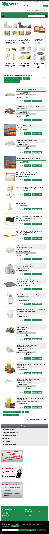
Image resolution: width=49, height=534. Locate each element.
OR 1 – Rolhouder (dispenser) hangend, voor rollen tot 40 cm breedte (29, 173)
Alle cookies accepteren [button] (27, 530)
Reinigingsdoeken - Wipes (39, 64)
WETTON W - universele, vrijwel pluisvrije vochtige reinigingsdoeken (31, 310)
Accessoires (10, 63)
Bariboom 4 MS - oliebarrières (27, 140)
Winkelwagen (5, 512)
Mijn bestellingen (5, 515)
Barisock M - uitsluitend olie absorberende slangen (26, 345)
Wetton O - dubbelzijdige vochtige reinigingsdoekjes (28, 295)
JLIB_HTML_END (15, 81)
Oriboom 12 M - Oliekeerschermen (28, 126)
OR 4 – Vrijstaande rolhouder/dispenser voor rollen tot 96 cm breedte (29, 217)
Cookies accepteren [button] (10, 530)
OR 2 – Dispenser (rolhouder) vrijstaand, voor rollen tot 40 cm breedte (29, 188)
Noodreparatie (24, 63)
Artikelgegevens (36, 100)
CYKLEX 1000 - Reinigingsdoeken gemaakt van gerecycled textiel (28, 280)
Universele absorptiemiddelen (24, 39)
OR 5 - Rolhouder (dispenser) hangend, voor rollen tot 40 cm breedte (29, 232)
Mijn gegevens (5, 513)
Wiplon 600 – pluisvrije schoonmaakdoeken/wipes (26, 246)
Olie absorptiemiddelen (10, 39)
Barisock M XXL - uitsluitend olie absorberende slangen (28, 379)
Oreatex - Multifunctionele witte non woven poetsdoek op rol (29, 265)
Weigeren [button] (41, 530)
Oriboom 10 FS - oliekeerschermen (28, 158)
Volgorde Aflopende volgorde (21, 75)
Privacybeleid (5, 517)
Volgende (7, 81)
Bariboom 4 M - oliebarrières (26, 89)
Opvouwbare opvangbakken (38, 39)
